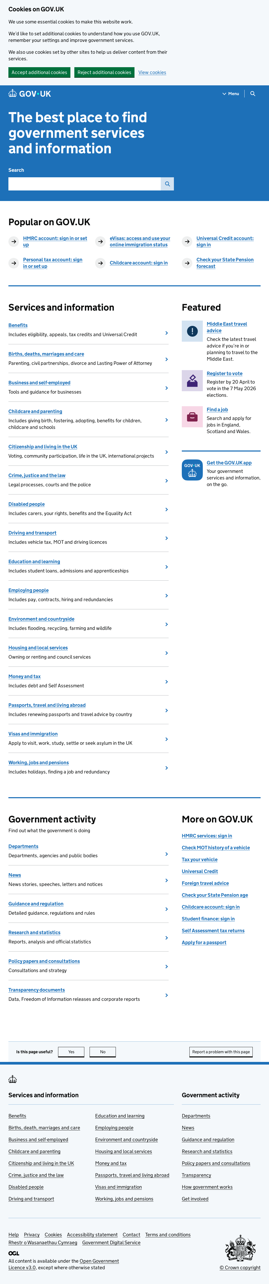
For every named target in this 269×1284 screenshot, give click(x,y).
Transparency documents (36, 990)
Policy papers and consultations (44, 961)
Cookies (53, 1235)
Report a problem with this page (221, 1051)
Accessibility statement (92, 1235)
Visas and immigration (33, 734)
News (14, 875)
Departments (23, 846)
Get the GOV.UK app (229, 463)
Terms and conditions (168, 1235)
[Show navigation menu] (231, 94)
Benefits (18, 325)
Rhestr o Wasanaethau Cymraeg (42, 1242)
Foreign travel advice (205, 883)
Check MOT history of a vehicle (216, 848)
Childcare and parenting (35, 411)
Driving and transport (32, 533)
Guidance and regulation (36, 904)
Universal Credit (200, 871)
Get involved (195, 1199)
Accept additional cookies (39, 72)
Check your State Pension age (215, 895)
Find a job (217, 409)
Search (16, 170)
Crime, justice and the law (36, 475)
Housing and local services (38, 648)
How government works (207, 1187)
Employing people (28, 590)
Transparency (196, 1175)
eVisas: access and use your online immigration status (140, 241)
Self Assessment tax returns (213, 931)
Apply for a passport (204, 942)
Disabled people (26, 504)
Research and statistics (34, 932)
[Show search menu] (253, 94)
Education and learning (34, 561)
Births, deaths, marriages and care (46, 354)
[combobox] (84, 183)
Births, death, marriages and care (44, 1128)
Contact (131, 1235)
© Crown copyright (240, 1268)
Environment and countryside (41, 619)
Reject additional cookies (104, 72)
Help (13, 1235)
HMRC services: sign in (207, 836)
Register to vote (224, 373)
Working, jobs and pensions (38, 762)
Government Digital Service (111, 1242)
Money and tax (24, 676)
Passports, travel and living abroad (47, 705)
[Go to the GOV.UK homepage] (29, 94)
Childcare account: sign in (139, 263)
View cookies (152, 72)
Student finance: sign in (208, 919)
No (108, 1051)
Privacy (32, 1235)
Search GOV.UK (165, 184)
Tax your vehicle (200, 859)
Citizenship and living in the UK (42, 447)
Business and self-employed (39, 383)
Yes (76, 1051)
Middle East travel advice (227, 327)
